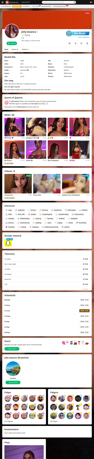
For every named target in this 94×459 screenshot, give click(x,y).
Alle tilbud (36, 6)
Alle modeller (6, 6)
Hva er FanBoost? (84, 37)
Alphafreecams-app (59, 6)
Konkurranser (46, 6)
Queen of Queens (41, 101)
